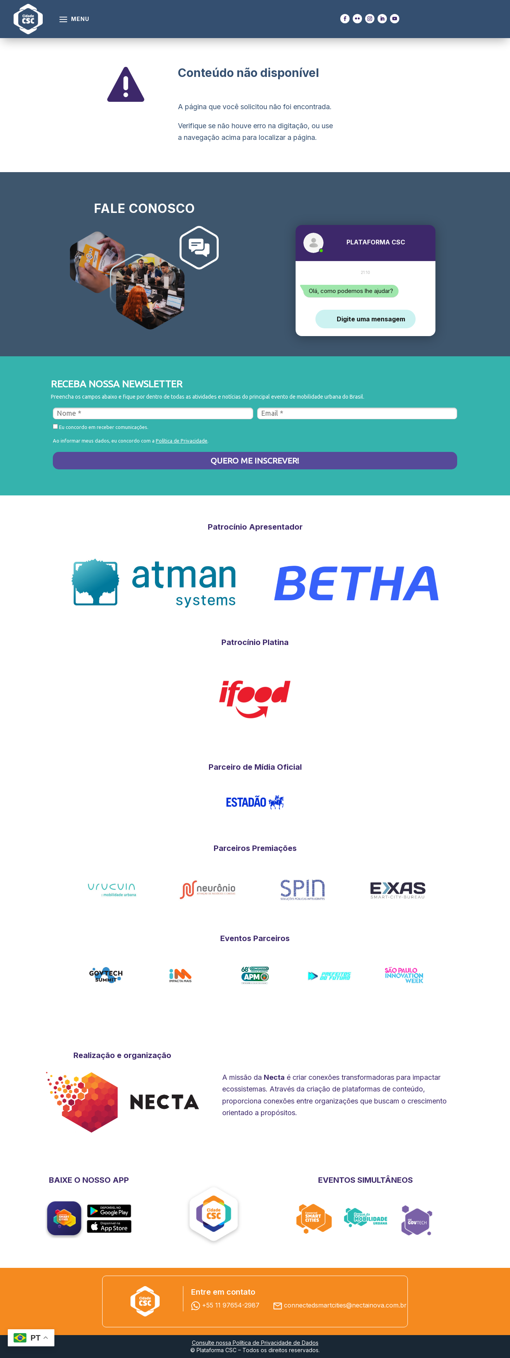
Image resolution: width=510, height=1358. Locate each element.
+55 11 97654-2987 (227, 1305)
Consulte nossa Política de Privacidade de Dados (255, 1342)
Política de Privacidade (181, 440)
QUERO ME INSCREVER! (255, 460)
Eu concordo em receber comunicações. (100, 427)
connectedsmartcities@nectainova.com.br (345, 1305)
